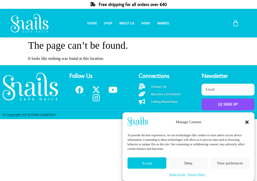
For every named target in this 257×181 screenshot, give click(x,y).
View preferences (230, 163)
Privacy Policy (196, 174)
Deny (188, 163)
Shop (108, 23)
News (145, 23)
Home (92, 23)
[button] (246, 122)
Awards (163, 23)
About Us (126, 23)
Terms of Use (177, 174)
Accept (147, 163)
